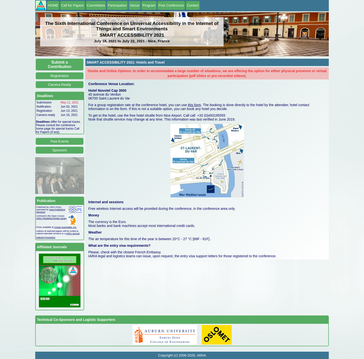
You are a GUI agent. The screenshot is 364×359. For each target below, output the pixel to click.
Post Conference (171, 5)
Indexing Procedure (45, 237)
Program (149, 5)
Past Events (59, 141)
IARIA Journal (73, 233)
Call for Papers (72, 5)
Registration (59, 76)
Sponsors (59, 150)
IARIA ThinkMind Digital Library (51, 218)
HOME (53, 5)
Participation (117, 5)
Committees (96, 5)
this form (194, 105)
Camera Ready (59, 85)
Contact (193, 5)
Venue (134, 5)
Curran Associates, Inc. (65, 227)
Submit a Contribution (59, 64)
